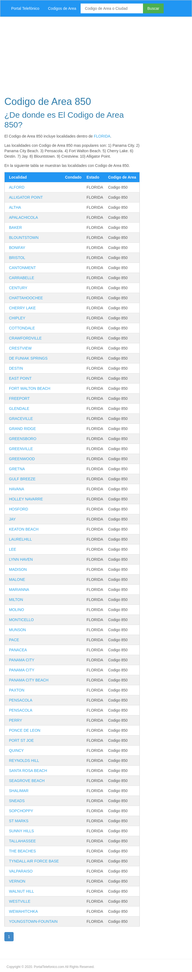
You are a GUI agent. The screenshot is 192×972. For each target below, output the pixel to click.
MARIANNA (19, 589)
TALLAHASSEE (22, 841)
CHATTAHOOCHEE (26, 298)
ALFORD (17, 187)
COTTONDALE (22, 328)
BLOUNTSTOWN (24, 237)
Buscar (153, 8)
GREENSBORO (22, 439)
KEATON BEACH (23, 529)
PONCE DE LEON (24, 730)
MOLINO (16, 610)
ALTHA (15, 207)
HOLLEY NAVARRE (26, 499)
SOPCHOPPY (21, 811)
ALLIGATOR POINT (26, 197)
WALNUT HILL (21, 891)
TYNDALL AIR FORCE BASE (34, 861)
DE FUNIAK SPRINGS (28, 358)
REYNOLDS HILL (24, 760)
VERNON (17, 881)
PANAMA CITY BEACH (28, 680)
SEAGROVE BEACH (27, 780)
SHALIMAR (19, 791)
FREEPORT (19, 398)
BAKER (15, 227)
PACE (14, 640)
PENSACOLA (20, 700)
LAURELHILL (20, 539)
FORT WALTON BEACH (29, 388)
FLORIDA (102, 136)
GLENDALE (19, 408)
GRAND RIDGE (22, 428)
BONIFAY (17, 247)
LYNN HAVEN (21, 559)
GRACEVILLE (21, 418)
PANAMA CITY (21, 660)
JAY (12, 519)
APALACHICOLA (23, 217)
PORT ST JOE (21, 740)
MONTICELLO (21, 620)
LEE (12, 549)
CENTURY (18, 288)
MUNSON (17, 630)
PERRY (15, 720)
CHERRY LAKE (22, 308)
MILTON (16, 599)
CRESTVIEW (20, 348)
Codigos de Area (62, 8)
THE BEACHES (22, 851)
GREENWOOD (22, 459)
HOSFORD (18, 509)
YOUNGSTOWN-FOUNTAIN (33, 921)
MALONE (17, 579)
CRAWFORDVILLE (25, 338)
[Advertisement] (96, 55)
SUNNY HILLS (21, 831)
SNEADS (17, 801)
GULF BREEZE (22, 479)
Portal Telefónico (25, 8)
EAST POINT (20, 378)
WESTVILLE (20, 901)
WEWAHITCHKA (23, 911)
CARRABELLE (21, 278)
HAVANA (16, 489)
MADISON (18, 569)
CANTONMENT (22, 268)
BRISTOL (17, 258)
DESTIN (16, 368)
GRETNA (17, 469)
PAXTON (16, 690)
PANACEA (18, 650)
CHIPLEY (17, 318)
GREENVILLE (21, 449)
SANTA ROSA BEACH (28, 770)
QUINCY (16, 750)
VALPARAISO (21, 871)
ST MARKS (18, 821)
